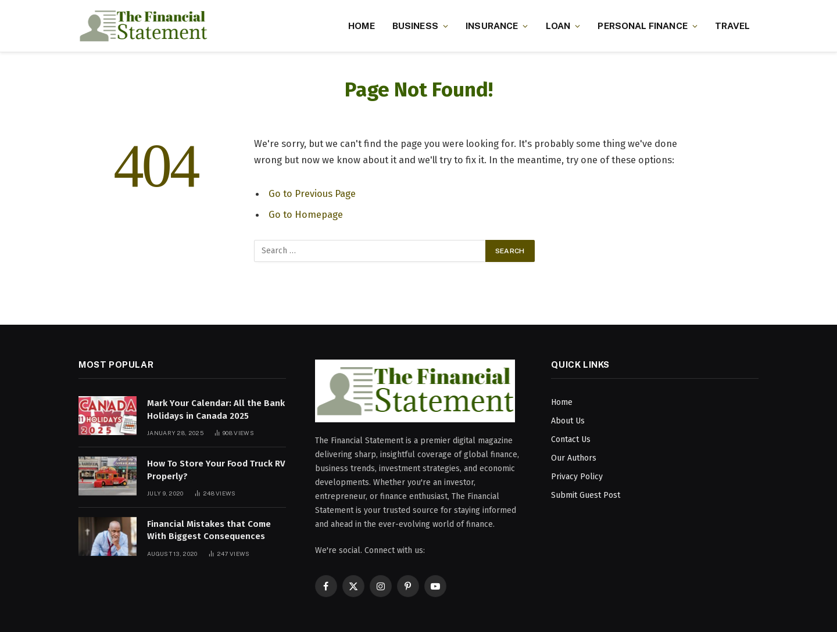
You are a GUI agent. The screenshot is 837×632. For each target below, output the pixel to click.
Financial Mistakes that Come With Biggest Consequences (209, 530)
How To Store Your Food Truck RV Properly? (216, 469)
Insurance (492, 25)
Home (361, 25)
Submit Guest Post (585, 495)
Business (415, 25)
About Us (568, 421)
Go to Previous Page (312, 193)
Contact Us (571, 439)
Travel (732, 25)
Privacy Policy (577, 477)
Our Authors (573, 458)
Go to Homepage (306, 214)
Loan (558, 25)
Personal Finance (642, 25)
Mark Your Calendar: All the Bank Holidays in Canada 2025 (216, 409)
